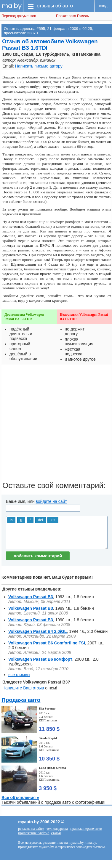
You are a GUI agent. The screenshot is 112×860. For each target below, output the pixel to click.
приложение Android (33, 833)
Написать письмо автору (39, 66)
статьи (56, 833)
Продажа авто (20, 700)
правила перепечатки (86, 829)
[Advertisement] (56, 425)
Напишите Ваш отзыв (23, 688)
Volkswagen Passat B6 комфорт (40, 659)
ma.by (12, 5)
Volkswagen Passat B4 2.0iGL (37, 631)
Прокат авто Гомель (72, 16)
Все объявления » (20, 797)
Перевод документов (18, 16)
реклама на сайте (31, 829)
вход (103, 6)
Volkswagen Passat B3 (30, 596)
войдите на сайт (51, 501)
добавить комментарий (38, 555)
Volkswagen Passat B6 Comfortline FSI (46, 643)
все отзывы (19, 674)
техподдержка (57, 829)
